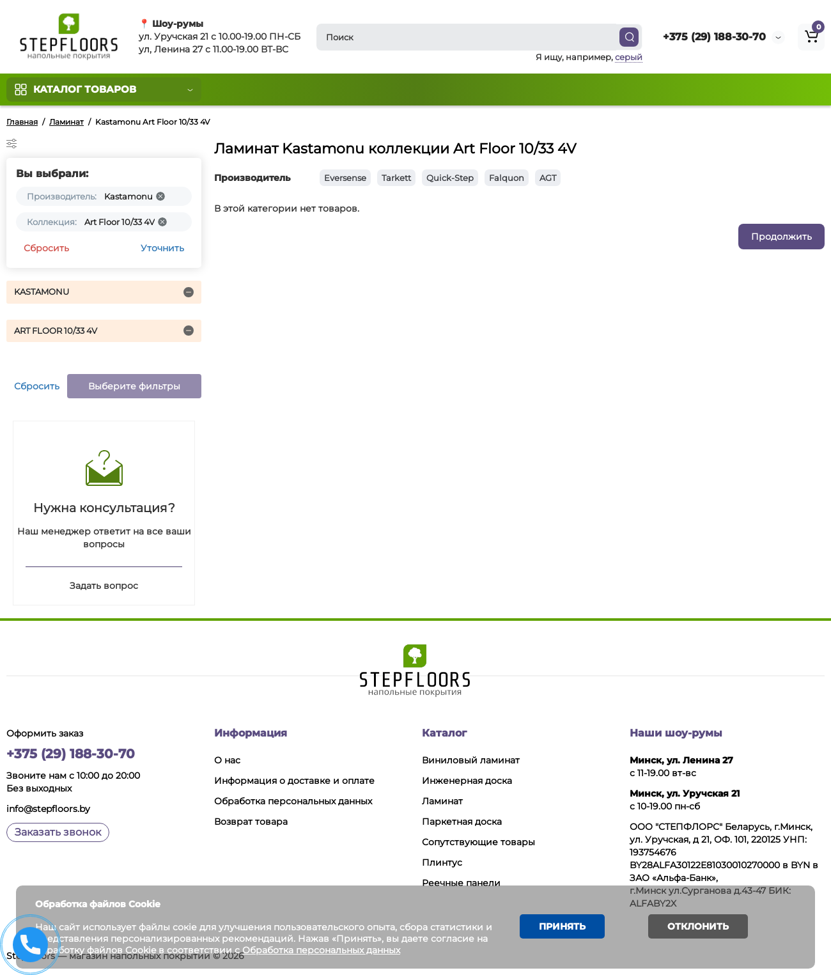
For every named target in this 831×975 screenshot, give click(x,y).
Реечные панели (461, 883)
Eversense (345, 178)
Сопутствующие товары (478, 842)
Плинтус (442, 862)
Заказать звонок (58, 832)
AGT (548, 178)
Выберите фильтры (134, 386)
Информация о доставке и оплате (294, 780)
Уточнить (162, 248)
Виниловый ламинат (471, 760)
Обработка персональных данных (293, 801)
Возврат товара (251, 821)
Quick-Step (450, 178)
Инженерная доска (467, 780)
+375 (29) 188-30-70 (714, 37)
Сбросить (46, 248)
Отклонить (698, 926)
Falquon (506, 178)
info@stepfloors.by (48, 809)
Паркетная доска (462, 821)
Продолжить (781, 236)
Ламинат (442, 801)
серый (628, 57)
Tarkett (396, 178)
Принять (562, 926)
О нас (227, 760)
